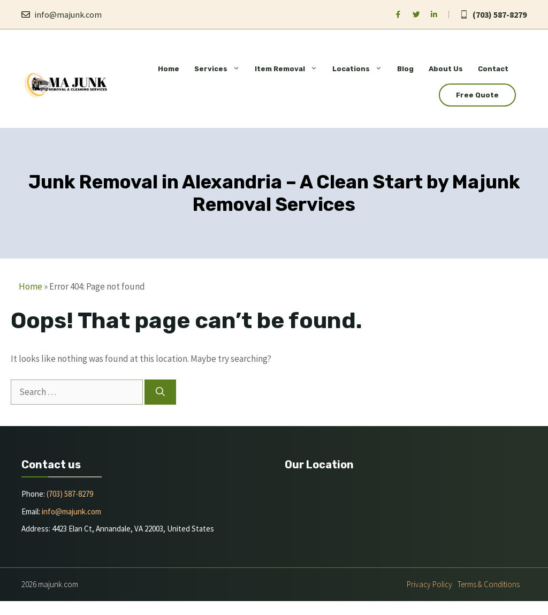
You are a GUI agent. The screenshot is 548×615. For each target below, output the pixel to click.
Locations (361, 68)
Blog (405, 69)
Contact (493, 69)
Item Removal (290, 68)
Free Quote (477, 95)
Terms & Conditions (489, 584)
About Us (446, 69)
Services (220, 68)
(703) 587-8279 (500, 14)
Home (168, 69)
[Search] (160, 392)
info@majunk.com (68, 14)
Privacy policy (429, 584)
